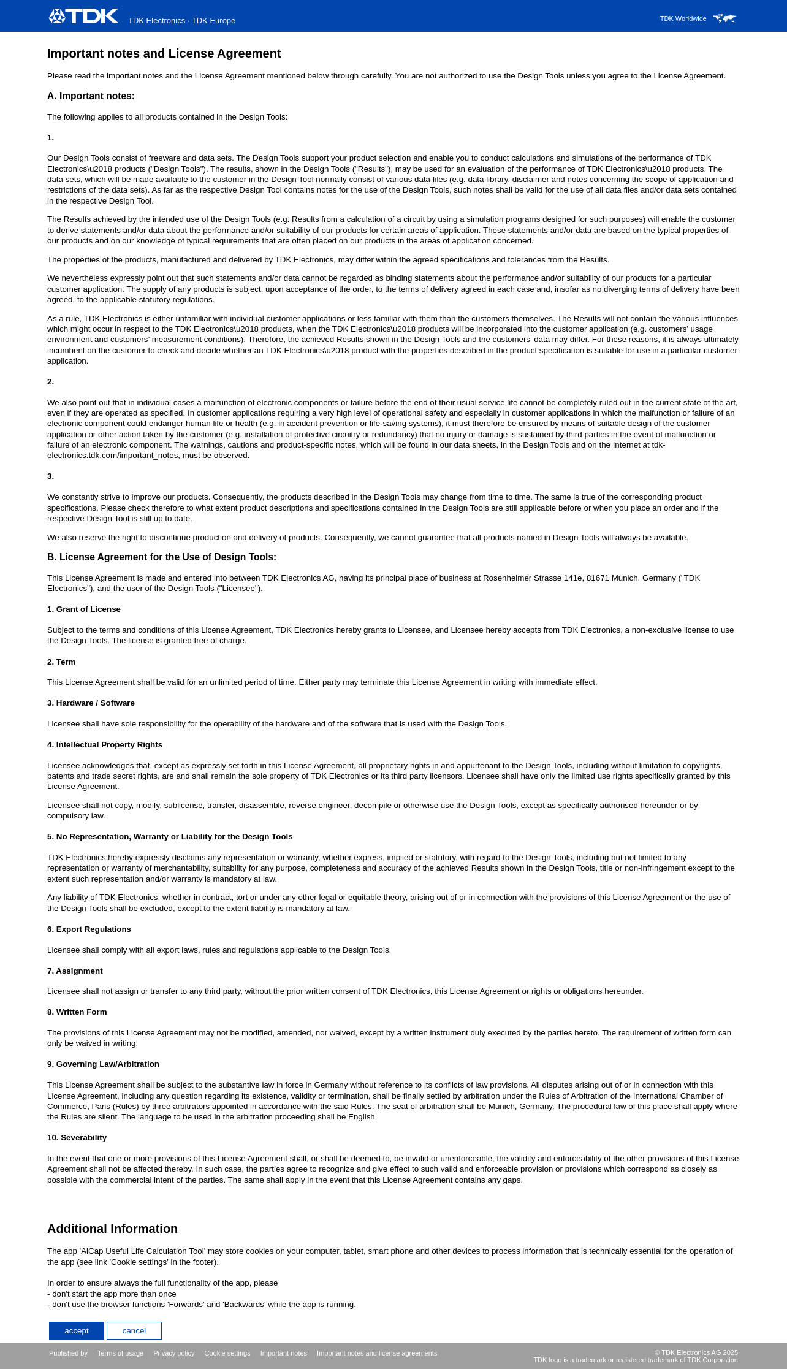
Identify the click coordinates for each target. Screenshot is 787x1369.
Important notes (283, 1353)
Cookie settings (227, 1353)
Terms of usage (120, 1353)
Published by (68, 1353)
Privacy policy (173, 1353)
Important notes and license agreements (377, 1353)
